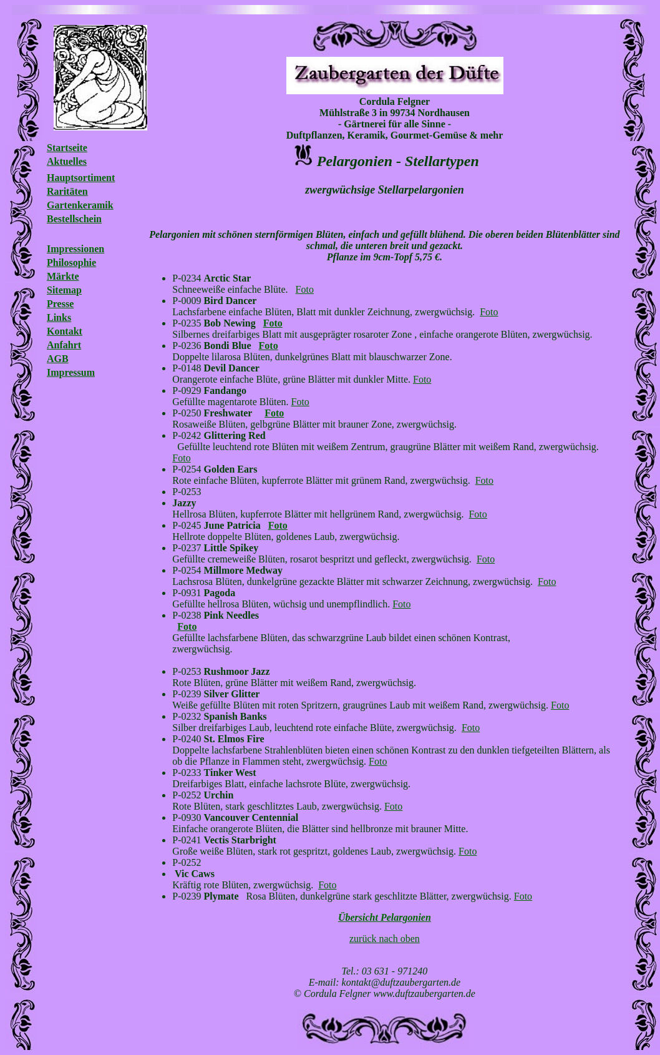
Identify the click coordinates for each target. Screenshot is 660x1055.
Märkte (63, 276)
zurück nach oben (384, 938)
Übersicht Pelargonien (384, 917)
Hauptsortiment (81, 177)
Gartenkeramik (80, 205)
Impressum (71, 372)
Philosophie (71, 262)
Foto (305, 289)
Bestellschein (74, 218)
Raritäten (67, 191)
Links (59, 317)
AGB (58, 358)
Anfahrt (64, 345)
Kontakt (64, 331)
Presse (60, 303)
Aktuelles (67, 161)
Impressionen (75, 248)
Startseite (67, 147)
